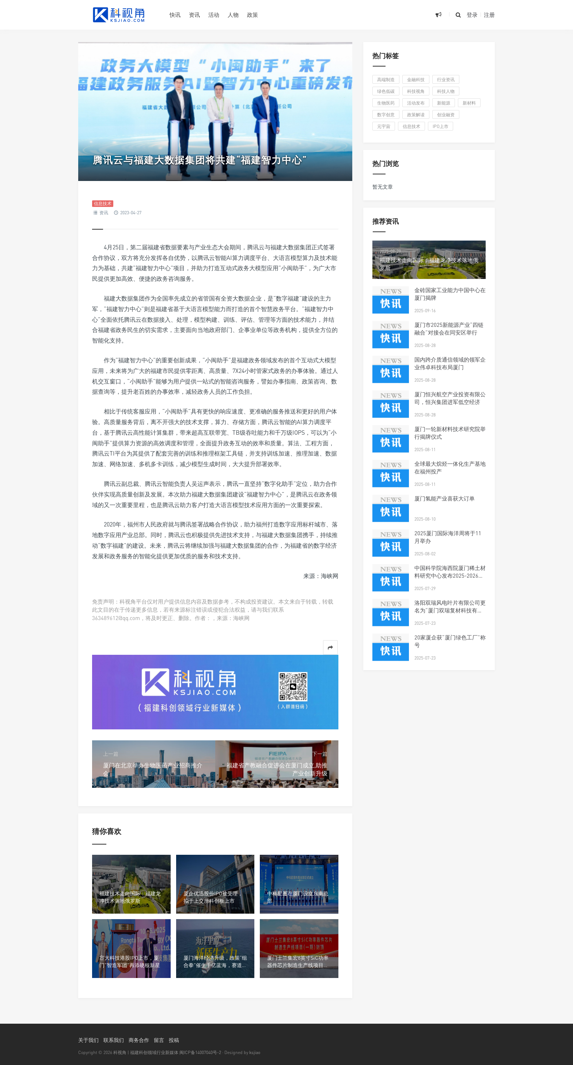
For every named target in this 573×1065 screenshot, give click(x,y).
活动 (213, 14)
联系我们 (113, 1040)
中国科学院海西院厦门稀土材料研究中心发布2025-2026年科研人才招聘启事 (450, 575)
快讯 (175, 14)
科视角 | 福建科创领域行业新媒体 (145, 1052)
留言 (159, 1040)
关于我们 (88, 1040)
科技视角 (416, 91)
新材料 (469, 103)
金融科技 (416, 79)
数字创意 (386, 114)
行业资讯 (446, 79)
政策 (252, 14)
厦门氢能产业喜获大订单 (444, 498)
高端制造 (386, 79)
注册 (489, 14)
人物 (233, 14)
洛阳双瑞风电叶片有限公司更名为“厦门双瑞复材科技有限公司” (450, 610)
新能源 (443, 103)
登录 (472, 14)
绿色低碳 (386, 91)
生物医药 (386, 103)
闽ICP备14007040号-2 (200, 1052)
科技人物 (446, 91)
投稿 (174, 1040)
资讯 (194, 14)
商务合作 (139, 1040)
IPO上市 (440, 126)
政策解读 (416, 114)
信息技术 (102, 203)
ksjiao (254, 1052)
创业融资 (446, 114)
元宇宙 (383, 126)
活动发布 (416, 103)
